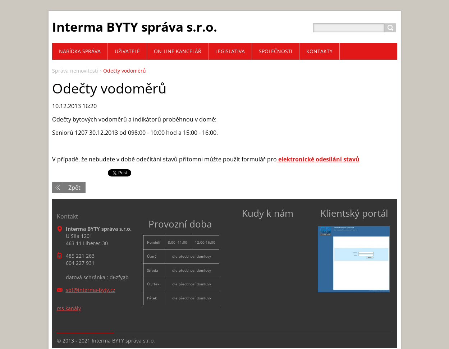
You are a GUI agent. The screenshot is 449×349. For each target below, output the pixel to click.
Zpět (74, 188)
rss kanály (69, 308)
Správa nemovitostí (75, 70)
